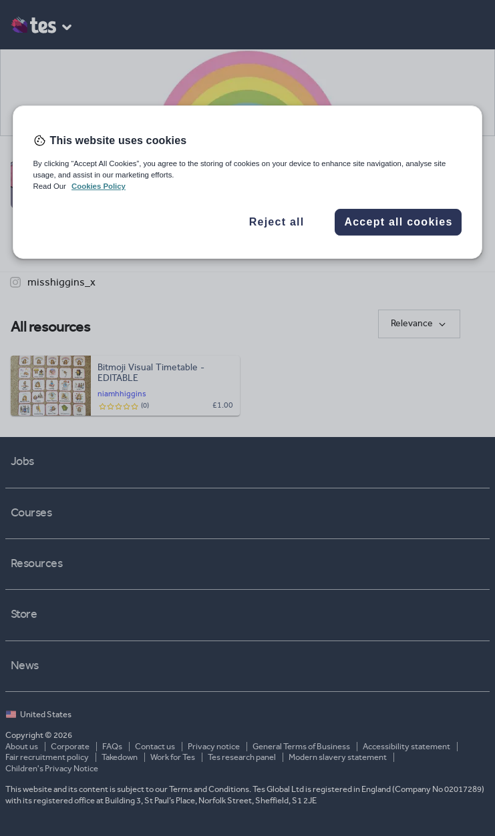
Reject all (277, 222)
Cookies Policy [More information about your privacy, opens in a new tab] (98, 186)
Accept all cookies (398, 222)
